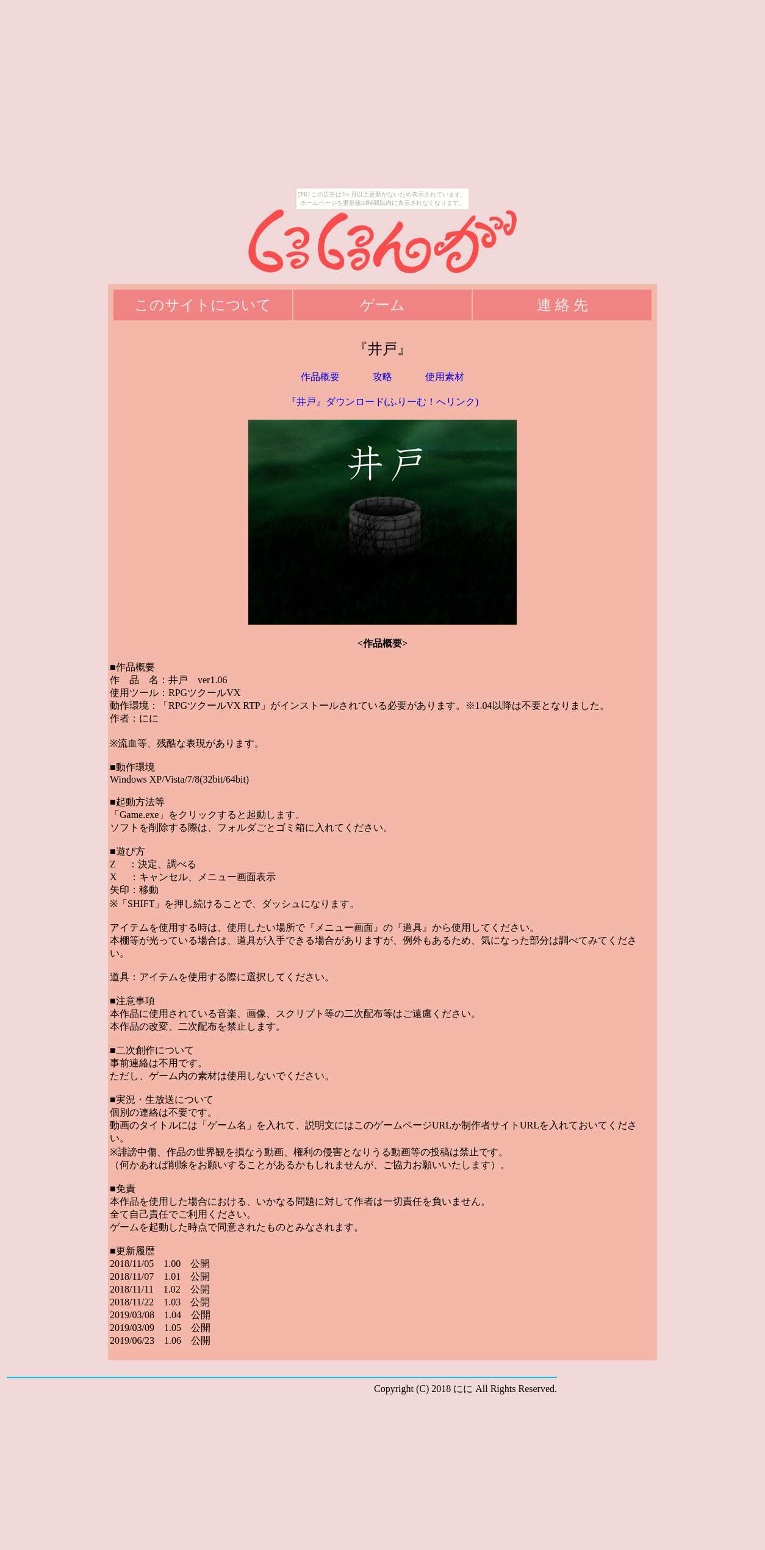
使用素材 (444, 376)
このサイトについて (202, 305)
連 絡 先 (562, 305)
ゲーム (382, 305)
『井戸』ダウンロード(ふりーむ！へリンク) (383, 401)
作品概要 (320, 376)
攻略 (382, 376)
